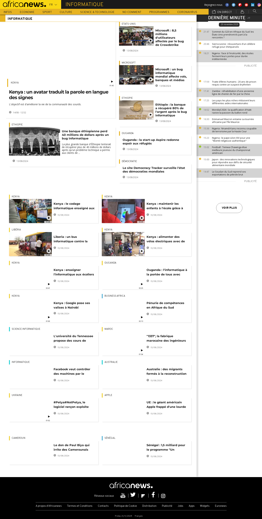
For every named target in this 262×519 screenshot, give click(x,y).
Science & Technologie (97, 12)
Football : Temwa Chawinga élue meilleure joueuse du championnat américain (231, 150)
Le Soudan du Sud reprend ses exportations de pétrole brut (229, 173)
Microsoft (129, 63)
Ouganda (128, 133)
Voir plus (229, 208)
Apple (108, 395)
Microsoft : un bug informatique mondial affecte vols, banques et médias (171, 75)
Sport (47, 12)
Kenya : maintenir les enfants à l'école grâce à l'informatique (165, 206)
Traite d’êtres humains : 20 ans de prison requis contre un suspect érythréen (234, 83)
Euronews (221, 506)
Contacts (103, 506)
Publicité (167, 506)
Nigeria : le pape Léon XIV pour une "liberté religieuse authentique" (231, 139)
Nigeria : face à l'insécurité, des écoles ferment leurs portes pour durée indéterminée (233, 56)
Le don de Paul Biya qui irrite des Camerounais (72, 447)
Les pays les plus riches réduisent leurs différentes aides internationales (233, 102)
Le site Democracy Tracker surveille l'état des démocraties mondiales (154, 169)
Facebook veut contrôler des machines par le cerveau (72, 372)
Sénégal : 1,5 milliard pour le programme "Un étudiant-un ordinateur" (166, 448)
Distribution (149, 506)
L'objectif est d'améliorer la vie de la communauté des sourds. (45, 104)
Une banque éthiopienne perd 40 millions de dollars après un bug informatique (85, 135)
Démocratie (129, 161)
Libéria (16, 229)
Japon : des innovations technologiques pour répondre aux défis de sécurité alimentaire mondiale (233, 162)
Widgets (204, 506)
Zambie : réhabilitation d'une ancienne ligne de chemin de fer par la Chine (233, 92)
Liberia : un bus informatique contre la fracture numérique (71, 239)
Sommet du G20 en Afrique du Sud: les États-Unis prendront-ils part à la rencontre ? (233, 34)
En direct (222, 12)
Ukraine (17, 395)
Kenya (15, 82)
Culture (66, 12)
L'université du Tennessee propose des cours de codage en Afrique (73, 339)
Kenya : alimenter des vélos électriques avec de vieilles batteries (166, 239)
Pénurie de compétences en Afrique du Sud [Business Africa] (165, 306)
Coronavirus (187, 12)
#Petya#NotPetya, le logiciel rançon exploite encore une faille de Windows (71, 405)
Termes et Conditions (79, 506)
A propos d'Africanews (49, 506)
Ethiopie (17, 124)
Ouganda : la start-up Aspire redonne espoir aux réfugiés (151, 141)
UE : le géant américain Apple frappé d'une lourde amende (166, 405)
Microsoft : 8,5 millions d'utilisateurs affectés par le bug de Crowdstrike (169, 38)
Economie (27, 12)
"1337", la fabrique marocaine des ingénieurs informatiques (166, 339)
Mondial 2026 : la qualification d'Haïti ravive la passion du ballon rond (231, 111)
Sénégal (109, 438)
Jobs (180, 506)
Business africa (114, 296)
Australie (111, 362)
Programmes (159, 12)
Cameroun (18, 438)
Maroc (108, 329)
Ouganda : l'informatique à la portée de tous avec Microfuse (167, 272)
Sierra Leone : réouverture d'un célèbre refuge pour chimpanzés (233, 45)
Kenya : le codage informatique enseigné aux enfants (74, 206)
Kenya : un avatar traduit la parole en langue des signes (58, 94)
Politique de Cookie (125, 506)
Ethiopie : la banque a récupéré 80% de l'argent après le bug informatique (171, 110)
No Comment (131, 12)
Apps (192, 506)
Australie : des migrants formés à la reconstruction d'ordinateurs (166, 372)
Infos (8, 12)
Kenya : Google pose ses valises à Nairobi (72, 305)
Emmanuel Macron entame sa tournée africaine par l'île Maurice (233, 120)
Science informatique (26, 329)
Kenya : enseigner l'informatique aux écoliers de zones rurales (74, 272)
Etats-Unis (129, 24)
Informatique (21, 362)
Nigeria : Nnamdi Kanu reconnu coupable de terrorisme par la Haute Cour (234, 130)
